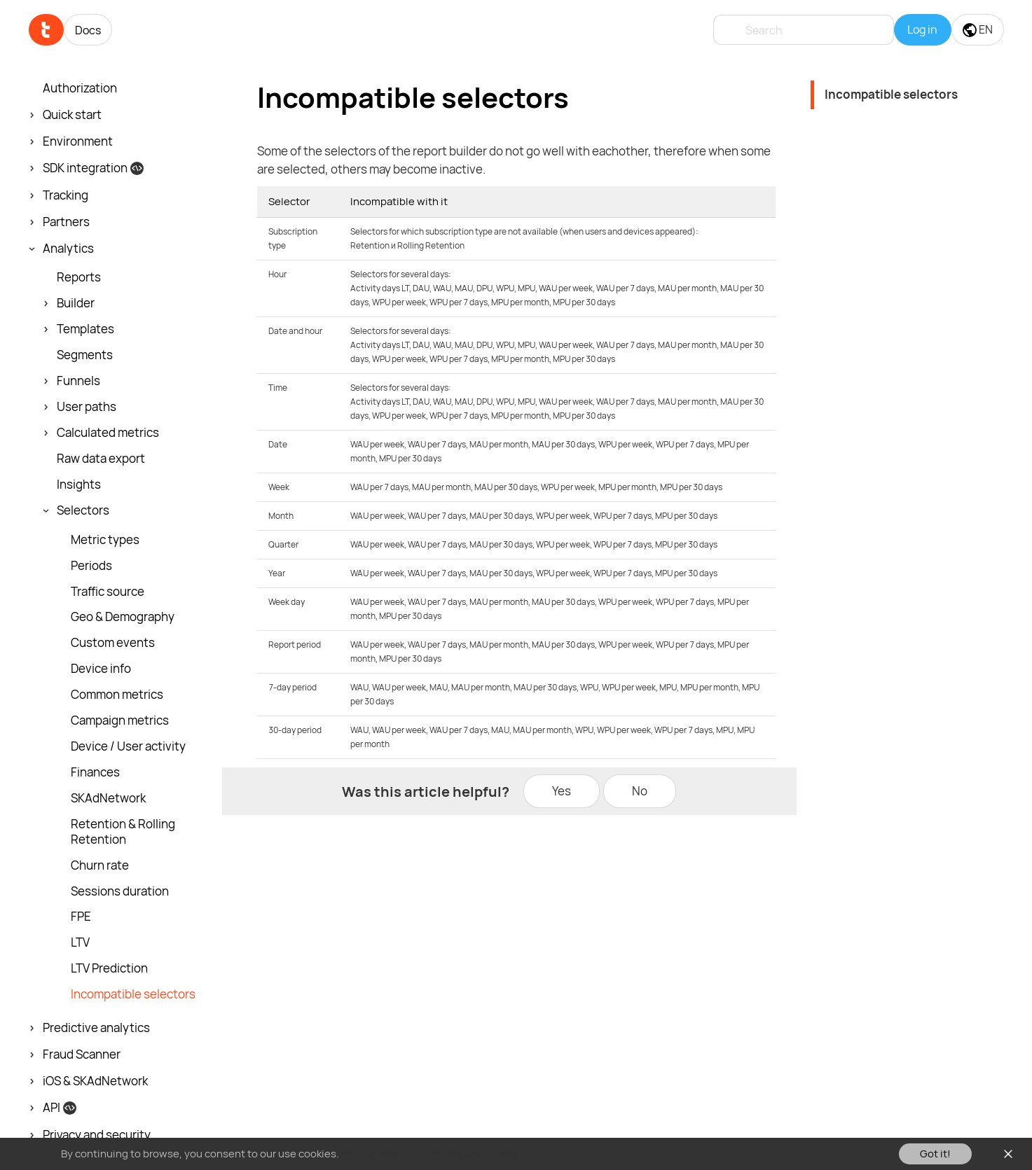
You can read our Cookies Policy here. (431, 1153)
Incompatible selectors (891, 94)
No (639, 791)
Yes (561, 791)
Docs (88, 30)
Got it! (935, 1153)
